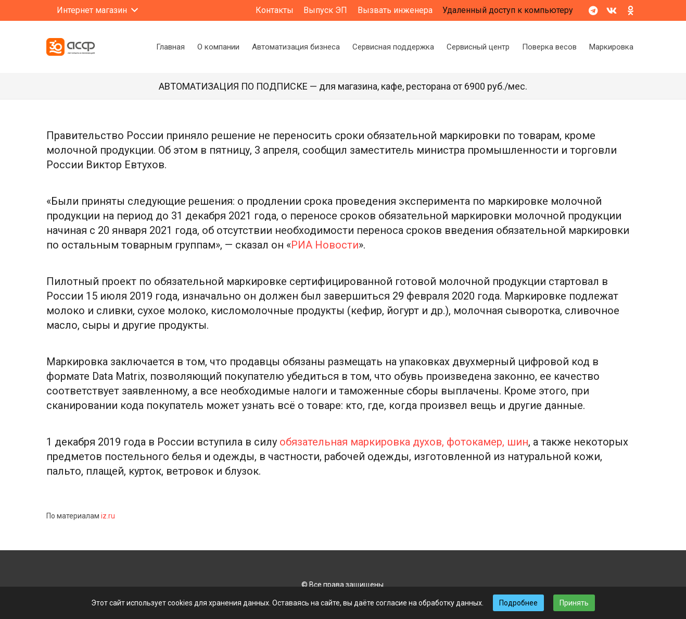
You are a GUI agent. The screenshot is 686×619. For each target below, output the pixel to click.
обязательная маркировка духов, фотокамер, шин (404, 442)
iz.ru (108, 516)
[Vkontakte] (611, 10)
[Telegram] (592, 10)
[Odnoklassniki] (630, 10)
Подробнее (518, 603)
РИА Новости (325, 245)
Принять (574, 603)
